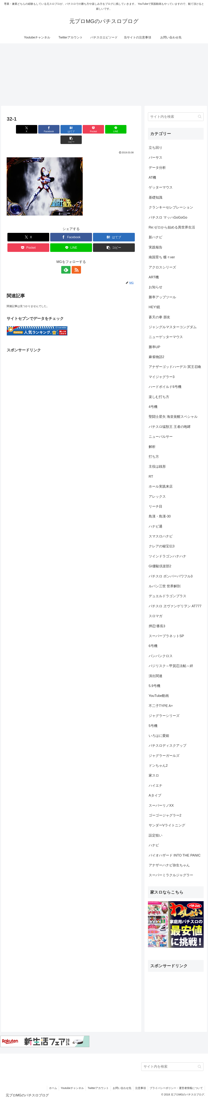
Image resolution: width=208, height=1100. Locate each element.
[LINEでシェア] (103, 129)
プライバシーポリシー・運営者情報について (176, 1088)
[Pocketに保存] (82, 129)
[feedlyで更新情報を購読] (67, 259)
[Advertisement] (104, 74)
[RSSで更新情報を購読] (75, 259)
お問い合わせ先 (121, 1088)
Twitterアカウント (97, 1088)
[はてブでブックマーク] (60, 129)
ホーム (52, 1088)
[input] (176, 116)
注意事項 (140, 1088)
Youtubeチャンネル (71, 1088)
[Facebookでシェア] (38, 129)
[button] (125, 129)
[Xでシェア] (17, 129)
